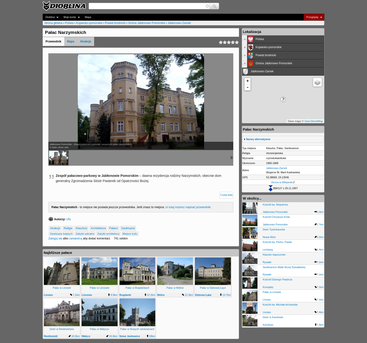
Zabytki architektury (108, 233)
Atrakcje (85, 41)
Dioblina (51, 17)
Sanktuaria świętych (61, 233)
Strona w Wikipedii (283, 182)
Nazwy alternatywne (258, 139)
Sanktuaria (128, 228)
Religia (68, 228)
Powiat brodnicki (115, 23)
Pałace (113, 228)
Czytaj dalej (226, 195)
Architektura (98, 228)
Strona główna (53, 23)
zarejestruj (75, 238)
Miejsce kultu (130, 233)
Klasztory (81, 228)
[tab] (283, 39)
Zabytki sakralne (85, 233)
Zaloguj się (55, 238)
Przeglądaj (312, 17)
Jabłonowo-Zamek (179, 23)
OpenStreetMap (313, 121)
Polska (69, 23)
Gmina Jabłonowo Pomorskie (146, 23)
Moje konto (70, 17)
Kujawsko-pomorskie (89, 23)
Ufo (68, 219)
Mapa (88, 17)
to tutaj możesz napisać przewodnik (188, 207)
